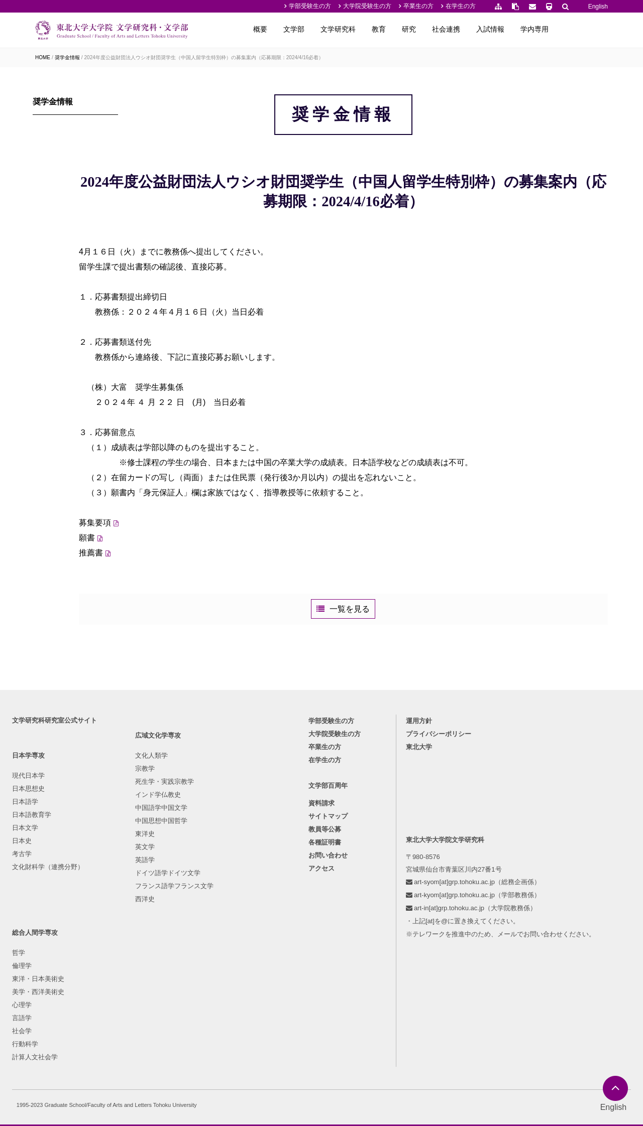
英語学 (117, 985)
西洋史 (117, 1024)
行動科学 (213, 972)
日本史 (25, 946)
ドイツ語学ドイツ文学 (140, 998)
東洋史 (117, 959)
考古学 (25, 959)
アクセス (321, 976)
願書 (146, 597)
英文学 (117, 972)
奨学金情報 (67, 57)
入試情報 (541, 29)
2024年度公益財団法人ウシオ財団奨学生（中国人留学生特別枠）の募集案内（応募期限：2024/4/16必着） (204, 57)
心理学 (210, 933)
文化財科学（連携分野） (51, 972)
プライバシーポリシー (440, 839)
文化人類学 (124, 881)
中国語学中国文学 (134, 933)
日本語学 (28, 907)
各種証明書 (324, 950)
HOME (42, 57)
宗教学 (117, 894)
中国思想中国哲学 (134, 946)
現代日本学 (31, 881)
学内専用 (586, 29)
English (598, 6)
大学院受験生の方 (367, 6)
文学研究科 (389, 29)
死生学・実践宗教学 (137, 907)
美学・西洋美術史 (226, 920)
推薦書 (150, 612)
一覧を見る (380, 679)
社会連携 (497, 29)
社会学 (210, 959)
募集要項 (154, 582)
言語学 (210, 946)
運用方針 (420, 826)
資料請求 (321, 911)
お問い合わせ (328, 963)
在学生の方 (461, 6)
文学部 (345, 29)
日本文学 (28, 933)
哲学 (206, 881)
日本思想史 (31, 894)
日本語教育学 (34, 920)
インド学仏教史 (130, 920)
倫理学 (210, 894)
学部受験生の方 (310, 6)
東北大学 (420, 852)
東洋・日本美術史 (226, 907)
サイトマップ (328, 924)
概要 (311, 29)
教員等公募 (324, 937)
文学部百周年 (328, 893)
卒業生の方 (418, 6)
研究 (460, 29)
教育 (430, 29)
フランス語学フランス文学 (147, 1011)
